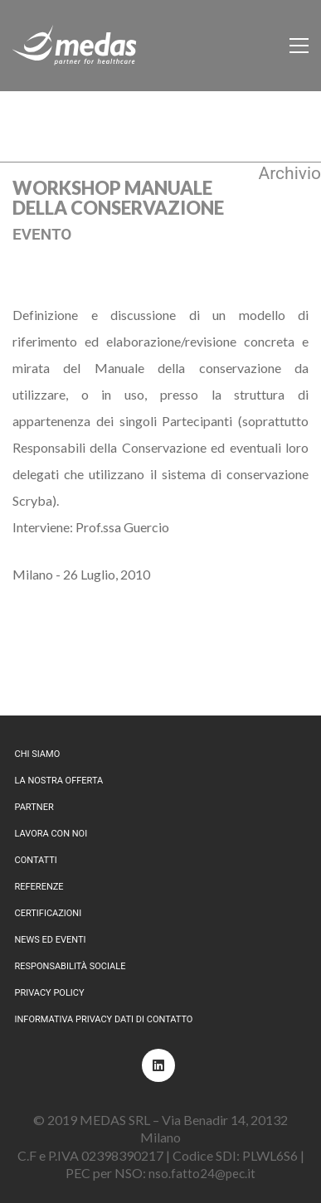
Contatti (36, 860)
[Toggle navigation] (299, 45)
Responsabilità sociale (70, 966)
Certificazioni (48, 913)
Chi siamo (38, 754)
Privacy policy (50, 992)
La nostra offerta (59, 780)
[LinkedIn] (158, 1065)
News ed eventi (50, 939)
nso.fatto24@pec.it (201, 1173)
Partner (34, 807)
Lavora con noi (51, 833)
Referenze (39, 886)
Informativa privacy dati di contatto (104, 1019)
